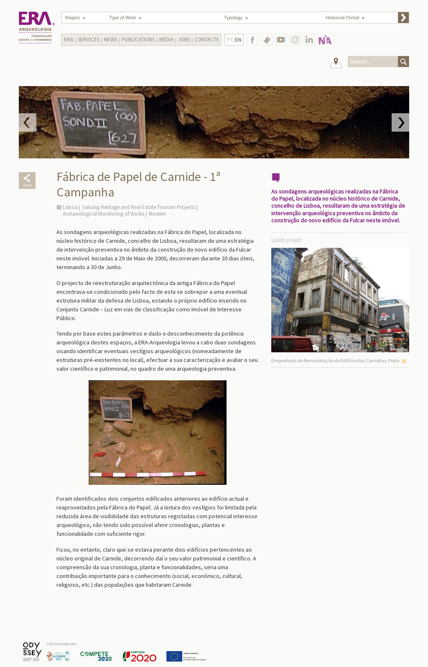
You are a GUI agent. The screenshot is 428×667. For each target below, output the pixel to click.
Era (68, 39)
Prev (27, 122)
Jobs (184, 39)
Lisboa (70, 207)
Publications (138, 39)
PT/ (234, 39)
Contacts (206, 39)
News (110, 39)
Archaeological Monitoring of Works (103, 213)
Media (166, 39)
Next (400, 122)
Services (88, 39)
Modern (157, 213)
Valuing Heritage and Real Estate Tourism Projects (138, 207)
